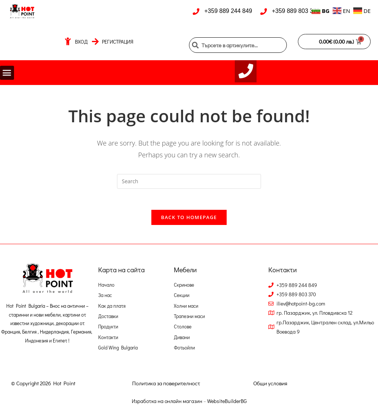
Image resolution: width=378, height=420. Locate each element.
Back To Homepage (189, 220)
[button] (7, 74)
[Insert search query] (189, 183)
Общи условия (270, 386)
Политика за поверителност (166, 386)
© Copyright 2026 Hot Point (43, 386)
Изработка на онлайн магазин (167, 404)
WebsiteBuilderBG (227, 404)
